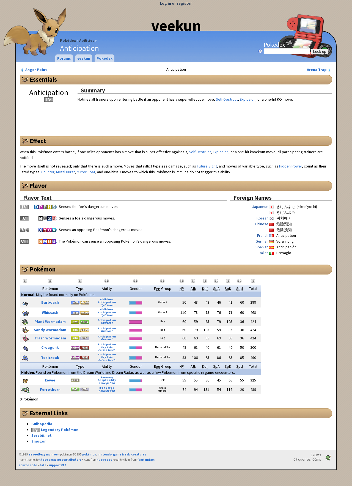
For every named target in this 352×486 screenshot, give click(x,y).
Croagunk (50, 347)
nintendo (105, 454)
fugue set (104, 460)
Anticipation (107, 302)
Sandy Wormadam (50, 329)
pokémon (89, 454)
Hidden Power (290, 166)
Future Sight (207, 166)
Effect (38, 141)
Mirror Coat (86, 171)
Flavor (38, 186)
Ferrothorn (50, 389)
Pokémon (43, 269)
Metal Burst (65, 171)
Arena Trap (319, 69)
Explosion (247, 99)
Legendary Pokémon (59, 429)
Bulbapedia (41, 423)
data (42, 465)
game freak (121, 454)
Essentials (43, 79)
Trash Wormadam (50, 338)
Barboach (50, 302)
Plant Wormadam (50, 321)
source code (28, 465)
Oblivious (106, 299)
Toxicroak (50, 357)
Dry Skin (106, 347)
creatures (138, 454)
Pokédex (68, 40)
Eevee (50, 380)
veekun (176, 25)
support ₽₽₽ (57, 465)
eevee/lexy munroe (43, 454)
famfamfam (146, 460)
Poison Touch (106, 350)
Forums (64, 58)
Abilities (86, 40)
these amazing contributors (60, 460)
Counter (47, 171)
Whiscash (50, 312)
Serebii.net (41, 435)
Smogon (38, 441)
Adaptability (107, 380)
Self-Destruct (227, 99)
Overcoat (106, 323)
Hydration (106, 305)
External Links (49, 413)
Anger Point (33, 69)
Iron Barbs (106, 387)
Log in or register (176, 3)
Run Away (106, 377)
